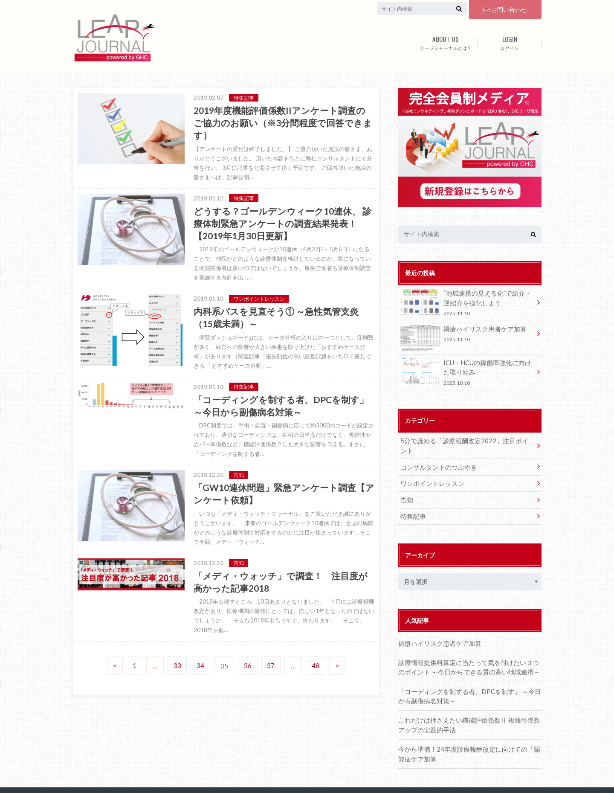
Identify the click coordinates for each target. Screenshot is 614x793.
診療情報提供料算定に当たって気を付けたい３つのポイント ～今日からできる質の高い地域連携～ (470, 650)
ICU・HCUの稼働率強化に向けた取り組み (467, 369)
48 (317, 674)
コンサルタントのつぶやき (436, 453)
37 (272, 674)
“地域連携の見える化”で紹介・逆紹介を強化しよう (467, 302)
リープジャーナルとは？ (446, 41)
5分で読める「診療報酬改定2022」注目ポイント (465, 437)
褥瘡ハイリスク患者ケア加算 (467, 333)
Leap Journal (204, 780)
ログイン (510, 41)
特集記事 (412, 500)
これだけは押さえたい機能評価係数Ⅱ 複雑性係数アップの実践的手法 (467, 706)
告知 (406, 484)
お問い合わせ (505, 8)
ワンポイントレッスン (430, 469)
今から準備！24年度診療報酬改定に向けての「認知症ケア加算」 (467, 734)
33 (176, 674)
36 (248, 674)
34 (200, 674)
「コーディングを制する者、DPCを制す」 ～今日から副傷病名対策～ (468, 678)
